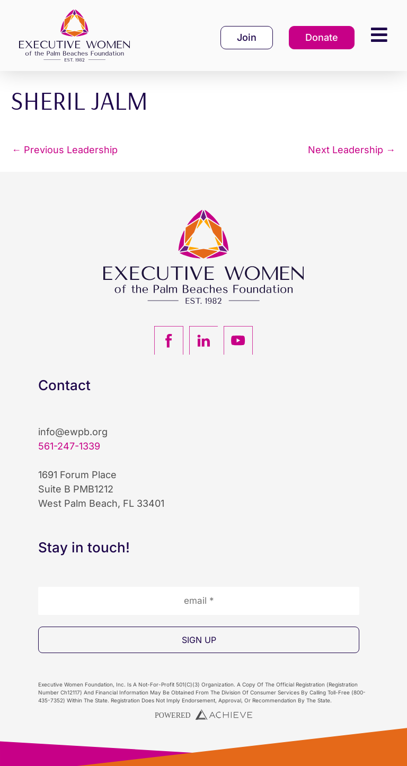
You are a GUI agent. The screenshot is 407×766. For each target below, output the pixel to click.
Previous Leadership (65, 150)
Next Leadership (351, 150)
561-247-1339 (69, 446)
